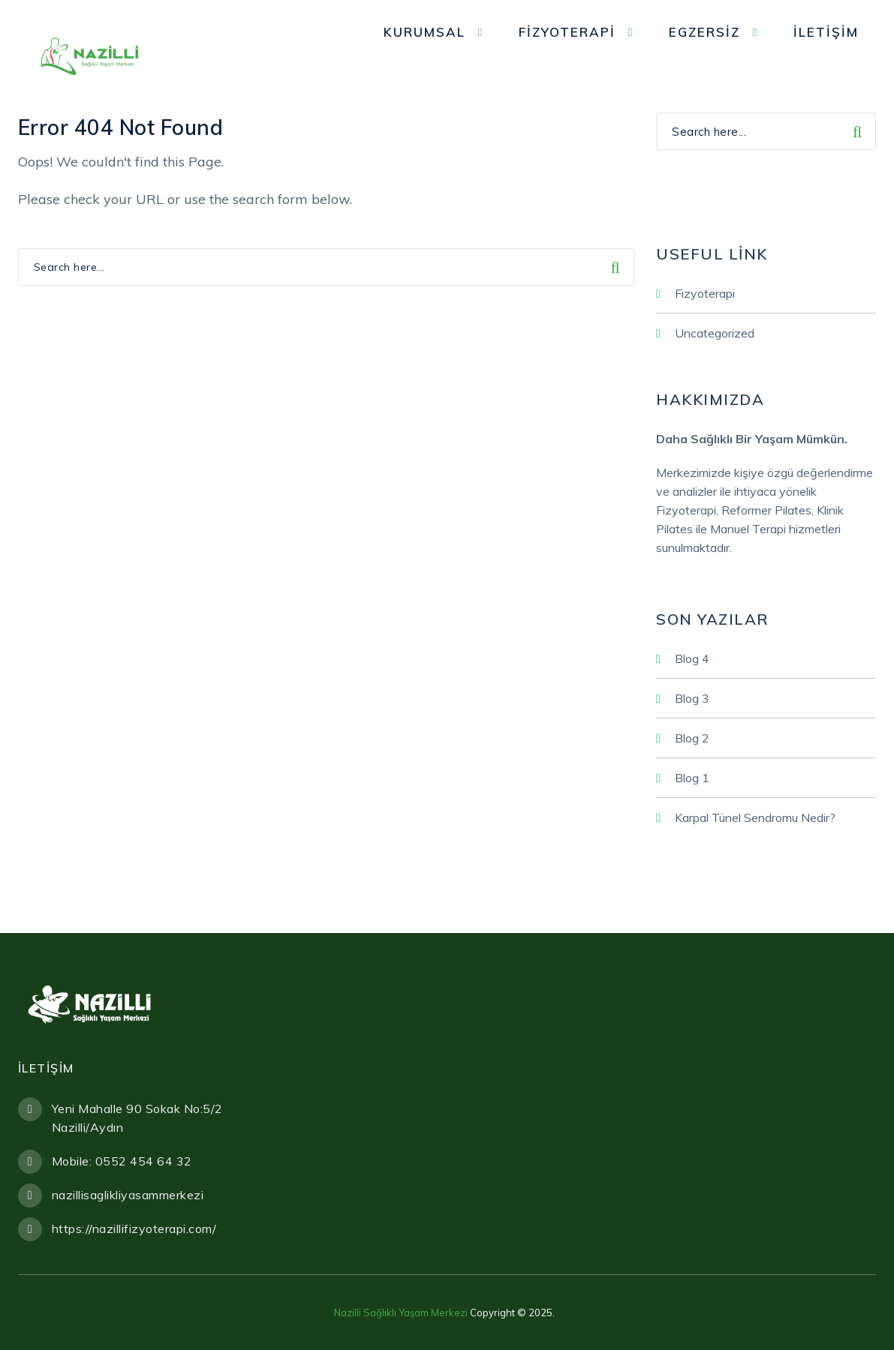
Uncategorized (714, 333)
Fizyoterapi (567, 32)
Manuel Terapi (749, 528)
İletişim (826, 32)
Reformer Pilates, (767, 510)
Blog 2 (692, 738)
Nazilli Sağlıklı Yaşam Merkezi (401, 1312)
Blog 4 (692, 658)
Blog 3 (692, 698)
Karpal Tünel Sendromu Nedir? (755, 817)
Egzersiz (704, 32)
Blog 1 (692, 777)
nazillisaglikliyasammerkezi (128, 1194)
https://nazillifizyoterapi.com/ (134, 1228)
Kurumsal (424, 32)
